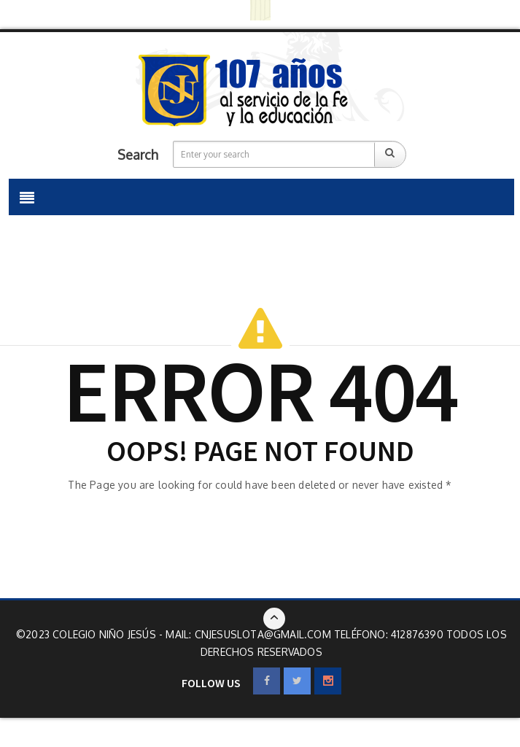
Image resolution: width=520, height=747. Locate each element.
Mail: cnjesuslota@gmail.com (250, 634)
